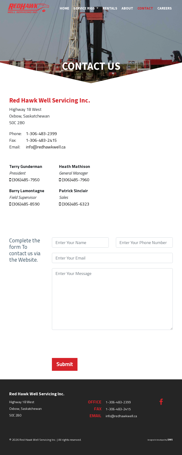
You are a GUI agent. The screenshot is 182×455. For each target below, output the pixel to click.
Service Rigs (84, 8)
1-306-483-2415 (41, 140)
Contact (145, 8)
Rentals (110, 8)
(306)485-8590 (24, 204)
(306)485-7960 (74, 179)
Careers (164, 8)
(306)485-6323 (74, 204)
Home (64, 8)
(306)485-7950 (24, 179)
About (127, 8)
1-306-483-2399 (41, 133)
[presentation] (88, 344)
